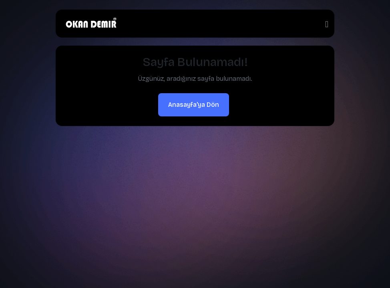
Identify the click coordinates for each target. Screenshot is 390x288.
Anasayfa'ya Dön (193, 104)
